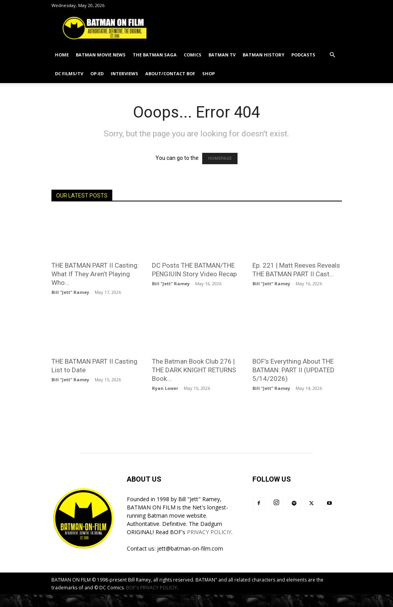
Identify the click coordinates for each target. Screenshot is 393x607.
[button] (332, 55)
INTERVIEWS (124, 73)
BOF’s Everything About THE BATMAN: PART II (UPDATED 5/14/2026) (293, 369)
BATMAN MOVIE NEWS (101, 55)
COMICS (192, 55)
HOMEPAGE (220, 158)
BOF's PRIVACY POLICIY (151, 587)
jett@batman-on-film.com (190, 548)
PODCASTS (303, 55)
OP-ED (97, 73)
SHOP (208, 73)
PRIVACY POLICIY (209, 532)
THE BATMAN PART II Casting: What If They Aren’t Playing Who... (95, 273)
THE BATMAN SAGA (155, 55)
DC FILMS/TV (69, 73)
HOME (62, 55)
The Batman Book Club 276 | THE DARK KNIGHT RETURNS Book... (194, 369)
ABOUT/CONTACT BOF (170, 73)
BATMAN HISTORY (263, 55)
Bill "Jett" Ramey (70, 292)
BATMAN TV (222, 55)
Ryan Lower (165, 388)
